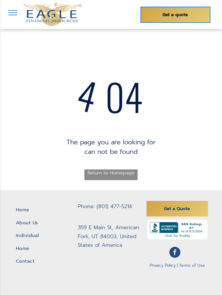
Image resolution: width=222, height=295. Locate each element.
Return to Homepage (111, 172)
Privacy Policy (163, 265)
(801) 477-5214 (114, 206)
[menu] (12, 12)
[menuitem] (45, 209)
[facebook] (174, 253)
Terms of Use (192, 265)
